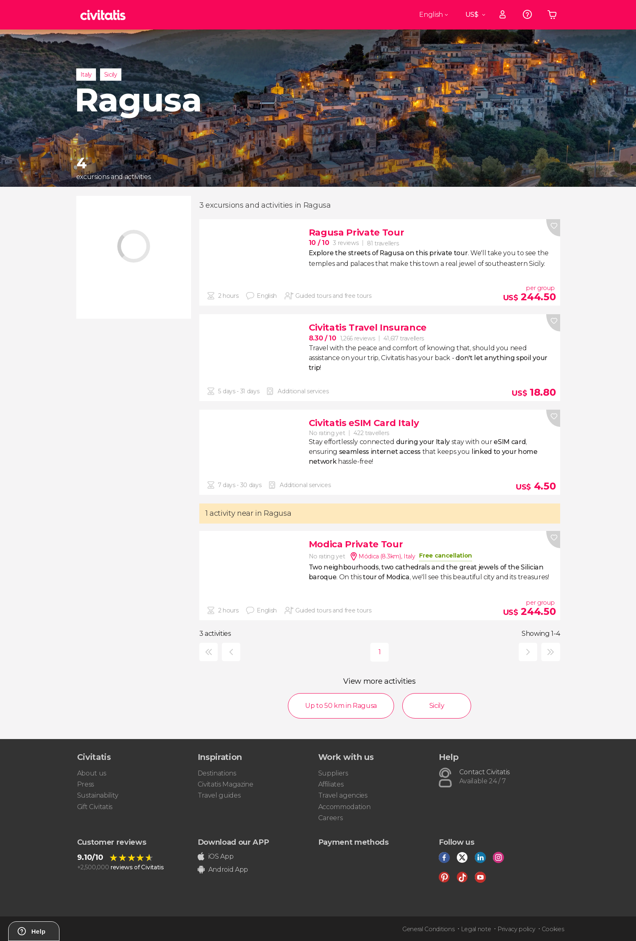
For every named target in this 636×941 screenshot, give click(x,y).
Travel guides (219, 795)
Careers (330, 818)
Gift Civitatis (95, 807)
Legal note (476, 929)
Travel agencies (342, 795)
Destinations (217, 773)
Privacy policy (516, 929)
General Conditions (428, 929)
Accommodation (344, 807)
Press (85, 784)
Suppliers (333, 773)
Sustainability (98, 795)
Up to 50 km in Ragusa (341, 706)
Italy (86, 74)
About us (91, 773)
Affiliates (331, 784)
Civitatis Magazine (225, 784)
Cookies (553, 929)
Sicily (110, 74)
